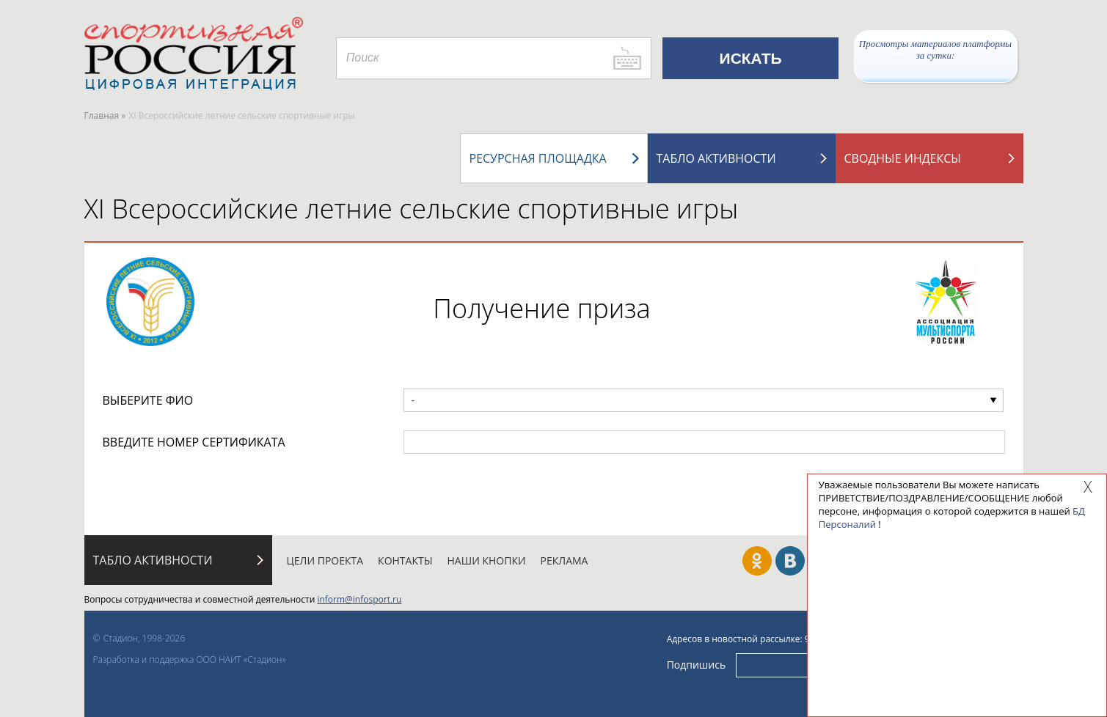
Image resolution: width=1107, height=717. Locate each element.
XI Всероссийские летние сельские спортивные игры (411, 209)
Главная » (105, 115)
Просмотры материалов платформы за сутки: (935, 49)
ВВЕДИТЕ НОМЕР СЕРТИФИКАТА (194, 442)
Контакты (405, 560)
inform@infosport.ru (359, 599)
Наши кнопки (486, 560)
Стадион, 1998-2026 (144, 638)
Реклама (564, 560)
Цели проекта (325, 560)
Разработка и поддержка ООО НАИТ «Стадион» (189, 659)
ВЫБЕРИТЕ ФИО (148, 400)
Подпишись (696, 665)
